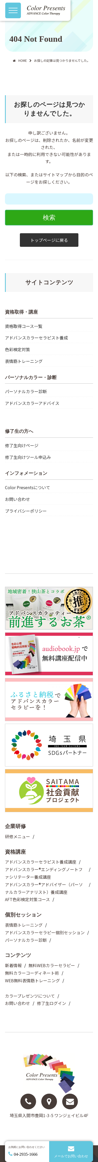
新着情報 (13, 965)
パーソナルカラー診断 (26, 391)
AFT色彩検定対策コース (27, 899)
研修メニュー (17, 836)
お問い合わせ (17, 499)
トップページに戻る (49, 240)
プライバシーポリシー (26, 511)
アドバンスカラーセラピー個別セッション (45, 932)
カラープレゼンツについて (30, 996)
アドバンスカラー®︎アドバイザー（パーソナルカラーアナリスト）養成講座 (44, 888)
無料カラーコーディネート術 (32, 973)
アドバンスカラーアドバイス (32, 403)
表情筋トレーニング (24, 361)
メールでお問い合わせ (71, 1151)
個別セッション (23, 915)
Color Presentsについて (27, 487)
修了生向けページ (21, 445)
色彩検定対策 (17, 349)
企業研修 (15, 826)
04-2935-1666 (26, 1154)
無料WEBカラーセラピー (51, 965)
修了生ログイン (51, 1003)
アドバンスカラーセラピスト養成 (36, 337)
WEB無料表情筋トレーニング (32, 980)
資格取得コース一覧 (23, 326)
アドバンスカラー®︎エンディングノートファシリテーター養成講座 (44, 873)
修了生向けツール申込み (28, 457)
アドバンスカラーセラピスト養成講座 (40, 862)
